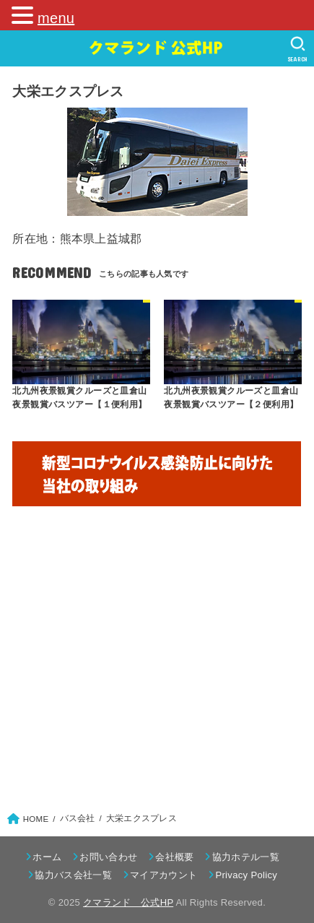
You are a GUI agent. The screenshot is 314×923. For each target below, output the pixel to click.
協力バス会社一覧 (73, 875)
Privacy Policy (246, 875)
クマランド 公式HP (128, 902)
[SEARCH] (298, 49)
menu (56, 18)
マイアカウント (163, 875)
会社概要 (174, 857)
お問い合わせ (108, 857)
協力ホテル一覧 (245, 857)
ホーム (46, 857)
